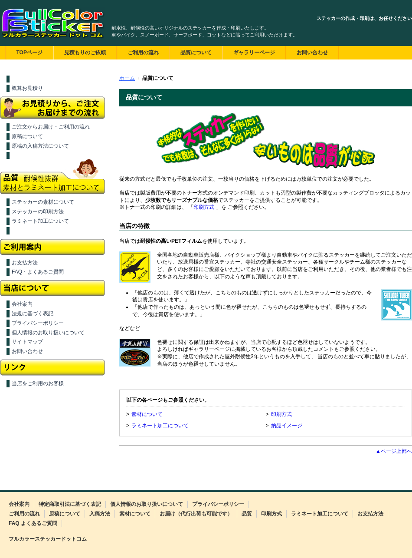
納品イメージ (286, 426)
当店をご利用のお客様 (38, 383)
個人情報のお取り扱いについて (48, 333)
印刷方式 (203, 207)
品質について (196, 53)
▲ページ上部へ (394, 451)
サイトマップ (27, 342)
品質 (247, 514)
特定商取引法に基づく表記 (70, 504)
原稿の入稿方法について (40, 146)
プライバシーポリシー (38, 323)
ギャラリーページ (254, 53)
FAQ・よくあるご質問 (38, 272)
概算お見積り (27, 88)
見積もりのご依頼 (85, 53)
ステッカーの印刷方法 (38, 211)
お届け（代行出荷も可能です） (196, 514)
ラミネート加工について (40, 221)
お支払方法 (25, 263)
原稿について (27, 136)
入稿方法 (99, 514)
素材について (147, 414)
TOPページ (29, 53)
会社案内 (22, 304)
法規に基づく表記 (32, 313)
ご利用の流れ (143, 53)
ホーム (127, 78)
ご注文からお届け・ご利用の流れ (51, 127)
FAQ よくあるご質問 (33, 523)
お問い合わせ (312, 53)
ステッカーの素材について (43, 202)
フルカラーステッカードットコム (48, 539)
